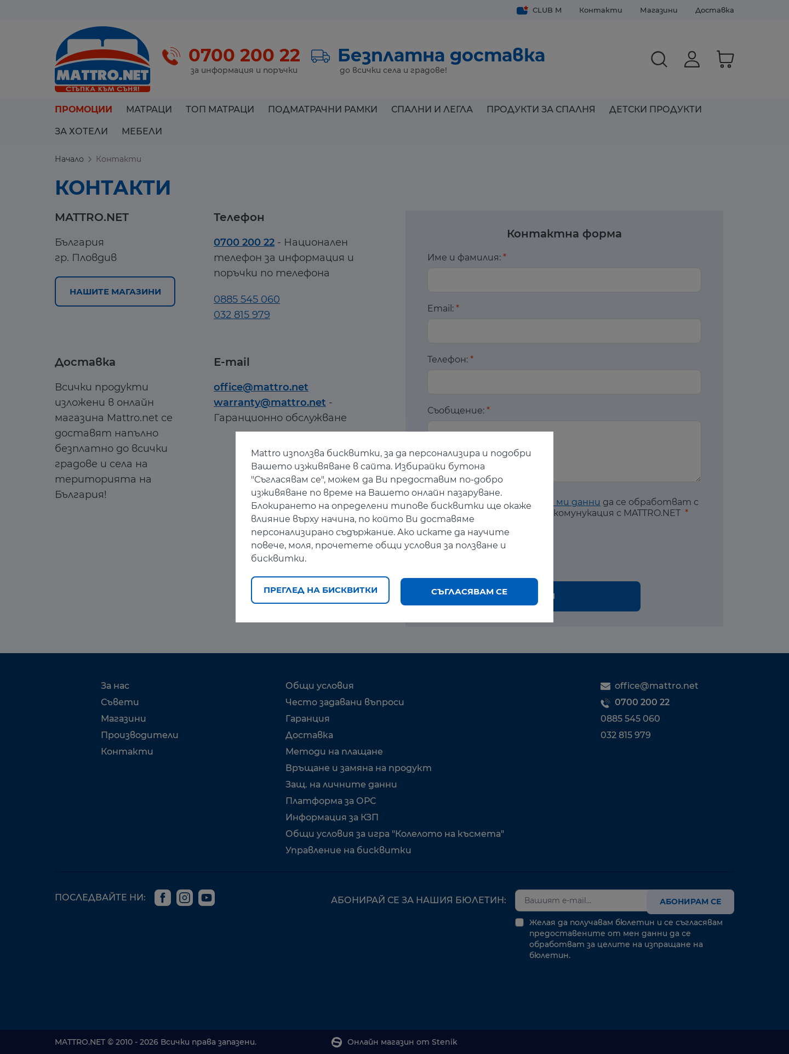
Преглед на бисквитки (321, 591)
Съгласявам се (469, 591)
